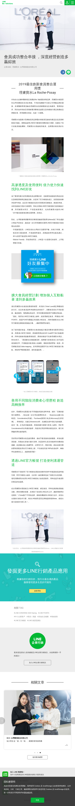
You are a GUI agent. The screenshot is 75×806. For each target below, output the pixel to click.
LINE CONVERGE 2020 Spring (26, 613)
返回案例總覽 (37, 757)
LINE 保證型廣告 (34, 620)
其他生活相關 (43, 617)
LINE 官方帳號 (20, 620)
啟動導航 (37, 591)
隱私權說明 (28, 793)
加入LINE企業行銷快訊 (37, 663)
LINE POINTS (44, 613)
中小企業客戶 (20, 617)
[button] (34, 752)
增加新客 (54, 617)
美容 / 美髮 (32, 617)
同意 (37, 800)
